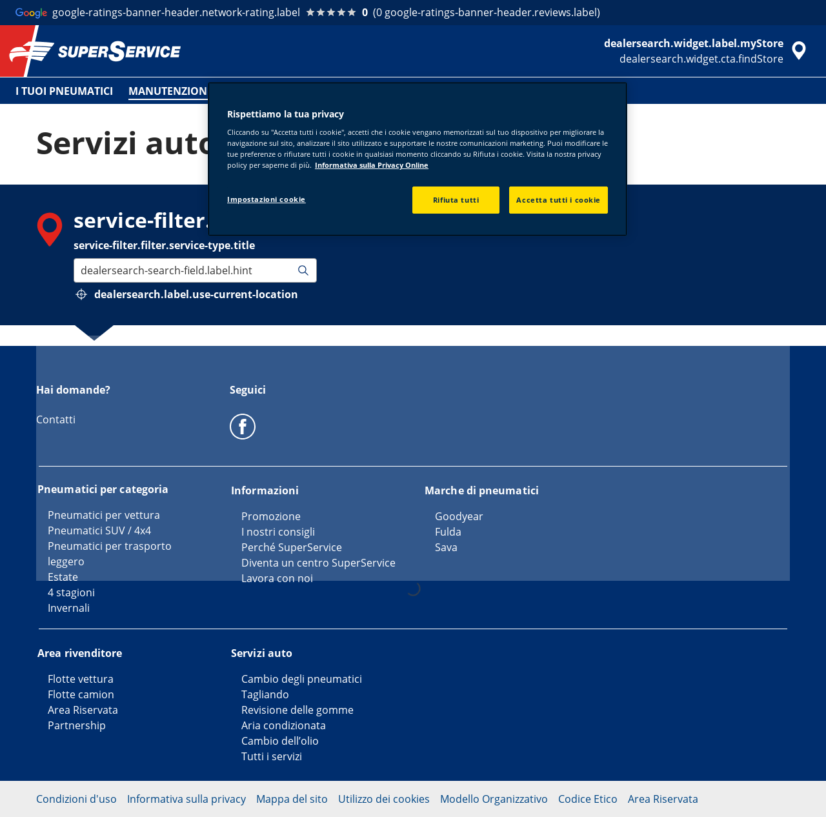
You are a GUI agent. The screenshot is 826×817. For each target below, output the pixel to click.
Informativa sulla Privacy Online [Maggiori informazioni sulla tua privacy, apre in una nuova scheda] (371, 165)
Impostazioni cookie (266, 199)
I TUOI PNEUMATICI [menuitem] (64, 91)
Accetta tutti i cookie (558, 200)
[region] (417, 159)
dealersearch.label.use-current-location (196, 294)
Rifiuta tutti (456, 200)
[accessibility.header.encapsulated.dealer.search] (707, 50)
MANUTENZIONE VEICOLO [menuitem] (194, 91)
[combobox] (82, 270)
